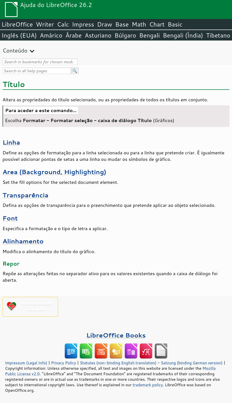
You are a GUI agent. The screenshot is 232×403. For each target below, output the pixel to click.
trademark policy (148, 384)
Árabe (74, 35)
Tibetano (218, 35)
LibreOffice (17, 24)
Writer (45, 24)
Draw (104, 24)
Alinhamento (23, 241)
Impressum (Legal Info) (26, 362)
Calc (63, 24)
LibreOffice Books (116, 335)
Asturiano (98, 35)
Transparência (25, 195)
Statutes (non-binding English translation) (118, 362)
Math (139, 24)
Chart (156, 24)
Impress (83, 24)
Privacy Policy (63, 362)
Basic (175, 24)
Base (122, 24)
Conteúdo (15, 50)
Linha (11, 142)
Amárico (51, 35)
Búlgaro (125, 35)
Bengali (149, 35)
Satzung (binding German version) (192, 362)
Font (10, 218)
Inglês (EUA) (19, 35)
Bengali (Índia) (183, 35)
